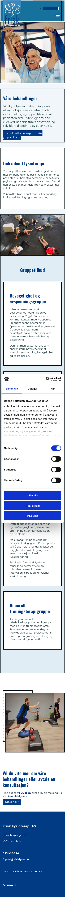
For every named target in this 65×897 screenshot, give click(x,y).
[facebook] (59, 8)
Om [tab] (53, 388)
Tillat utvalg (32, 505)
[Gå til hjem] (12, 11)
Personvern (9, 885)
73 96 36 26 (24, 792)
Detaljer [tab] (32, 388)
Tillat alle (32, 495)
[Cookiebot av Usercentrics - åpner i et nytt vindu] (46, 379)
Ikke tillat (32, 515)
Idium (18, 871)
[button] (19, 133)
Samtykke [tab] (12, 388)
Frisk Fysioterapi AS (19, 826)
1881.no (38, 871)
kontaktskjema (17, 796)
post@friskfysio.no (17, 859)
